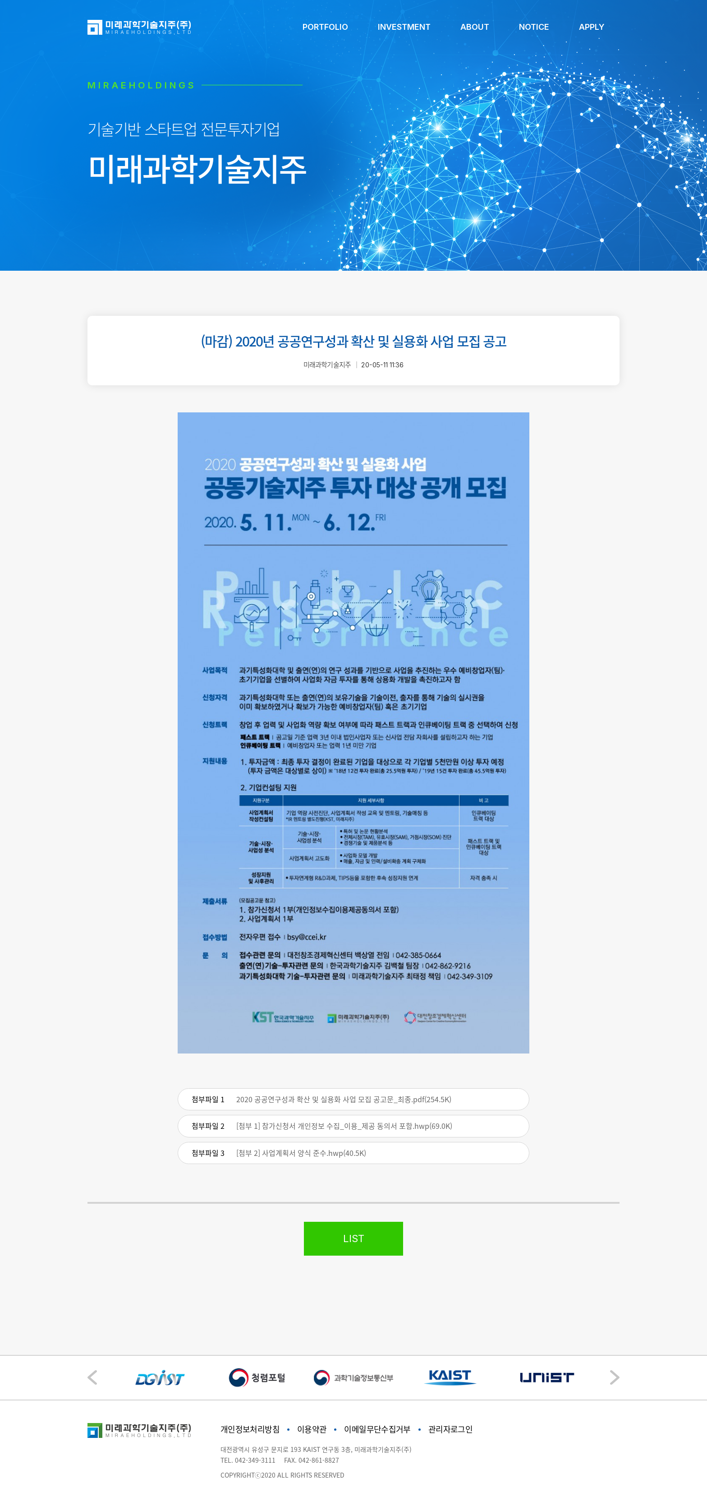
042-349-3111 (255, 1460)
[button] (615, 1377)
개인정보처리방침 (250, 1429)
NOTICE (534, 27)
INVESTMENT (404, 27)
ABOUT (474, 27)
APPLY (592, 27)
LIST (353, 1238)
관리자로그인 (450, 1429)
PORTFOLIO (325, 27)
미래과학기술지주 (139, 27)
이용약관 (311, 1429)
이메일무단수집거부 (377, 1429)
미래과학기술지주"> (139, 1430)
